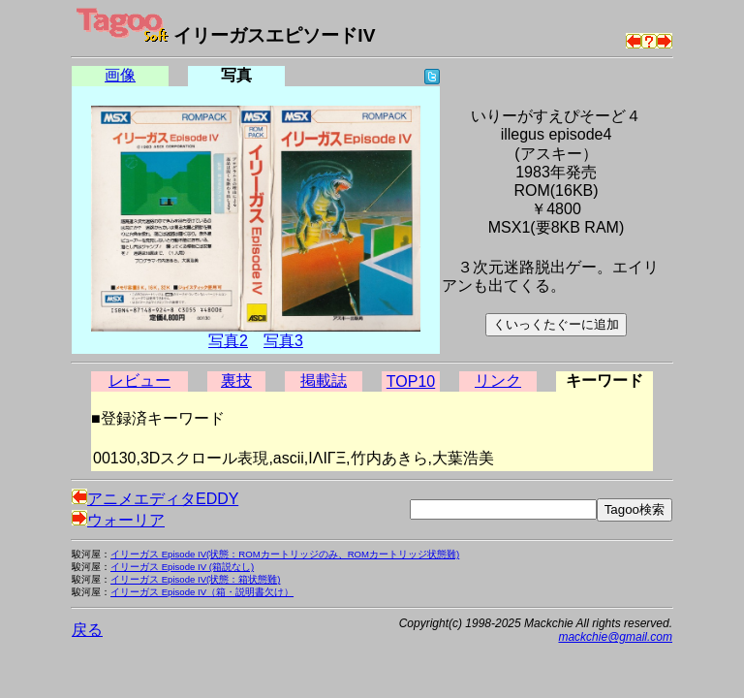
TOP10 (411, 381)
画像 (120, 75)
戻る (87, 629)
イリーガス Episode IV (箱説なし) (182, 566)
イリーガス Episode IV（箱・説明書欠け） (202, 592)
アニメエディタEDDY (155, 499)
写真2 (228, 341)
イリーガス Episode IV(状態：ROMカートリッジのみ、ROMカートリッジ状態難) (284, 554)
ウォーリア (118, 520)
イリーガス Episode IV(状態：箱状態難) (195, 579)
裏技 (236, 380)
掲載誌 (323, 380)
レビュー (139, 380)
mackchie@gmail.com (615, 637)
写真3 (283, 341)
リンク (498, 380)
